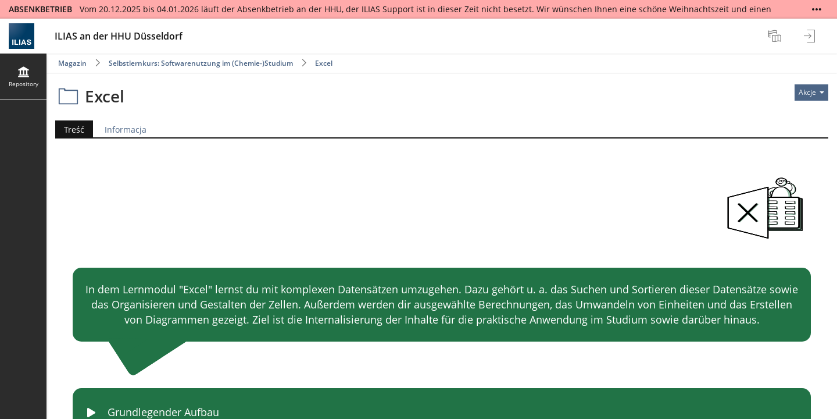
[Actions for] (811, 92)
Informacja (125, 129)
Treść (74, 129)
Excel (323, 63)
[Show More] (816, 9)
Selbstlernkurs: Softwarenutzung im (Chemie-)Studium (201, 63)
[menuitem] (776, 36)
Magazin (72, 63)
